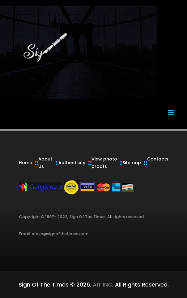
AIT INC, (102, 284)
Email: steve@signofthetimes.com (53, 234)
